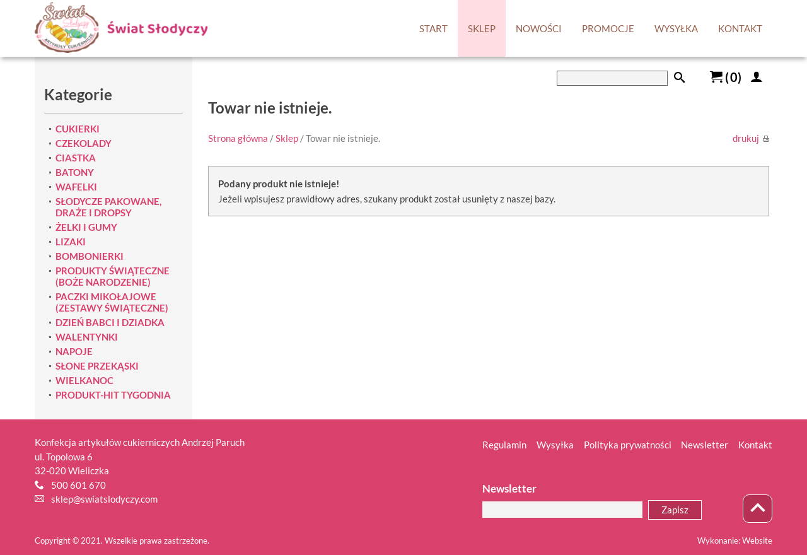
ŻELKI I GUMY (86, 227)
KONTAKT (740, 28)
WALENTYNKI (86, 336)
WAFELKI (76, 186)
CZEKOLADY (83, 143)
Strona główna (238, 138)
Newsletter (704, 444)
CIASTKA (75, 157)
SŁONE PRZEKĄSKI (97, 365)
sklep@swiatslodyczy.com (104, 499)
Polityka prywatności (627, 444)
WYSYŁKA (676, 28)
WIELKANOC (84, 380)
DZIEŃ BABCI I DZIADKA (110, 322)
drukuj (751, 138)
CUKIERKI (77, 128)
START (433, 28)
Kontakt (755, 444)
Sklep (287, 138)
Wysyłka (555, 444)
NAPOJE (74, 351)
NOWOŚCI (539, 28)
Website (757, 540)
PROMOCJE (608, 28)
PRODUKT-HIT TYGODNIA (113, 394)
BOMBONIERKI (89, 256)
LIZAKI (70, 241)
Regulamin (504, 444)
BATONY (74, 172)
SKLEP (482, 28)
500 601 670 (78, 485)
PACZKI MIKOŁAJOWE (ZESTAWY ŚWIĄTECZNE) (111, 302)
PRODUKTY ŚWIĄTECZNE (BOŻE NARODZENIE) (112, 276)
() (725, 77)
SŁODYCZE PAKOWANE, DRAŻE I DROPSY (108, 207)
